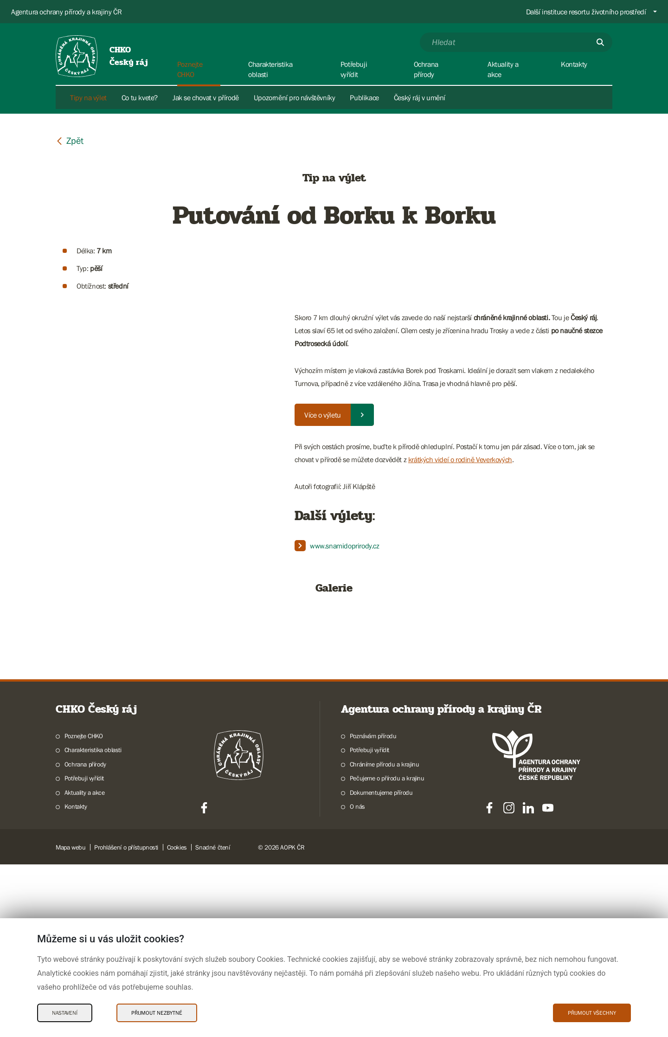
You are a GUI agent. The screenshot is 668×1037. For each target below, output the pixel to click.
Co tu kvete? (140, 97)
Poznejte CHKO (83, 908)
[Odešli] (600, 42)
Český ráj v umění (419, 97)
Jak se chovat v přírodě (206, 97)
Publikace (364, 97)
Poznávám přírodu (373, 908)
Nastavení (64, 1013)
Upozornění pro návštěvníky (294, 97)
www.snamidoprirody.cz (344, 545)
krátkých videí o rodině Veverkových (460, 459)
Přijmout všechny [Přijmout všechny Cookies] (592, 1013)
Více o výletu (322, 415)
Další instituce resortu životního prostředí (586, 11)
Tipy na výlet (88, 97)
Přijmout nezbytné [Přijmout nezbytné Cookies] (156, 1013)
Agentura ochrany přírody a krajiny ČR (66, 11)
